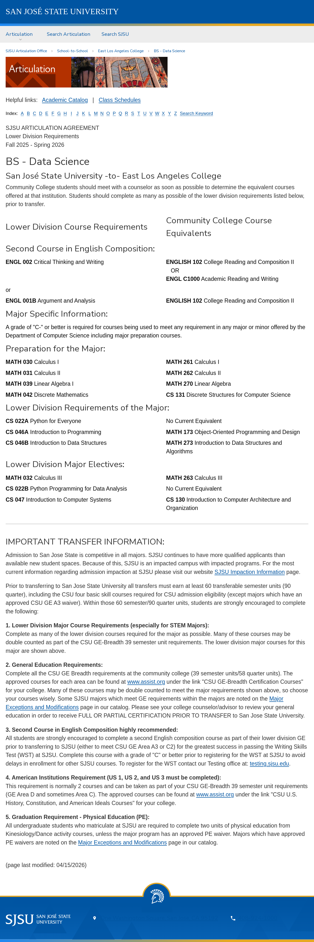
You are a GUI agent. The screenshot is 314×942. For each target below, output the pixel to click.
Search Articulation (68, 34)
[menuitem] (20, 34)
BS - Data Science (169, 51)
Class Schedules (120, 100)
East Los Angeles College (121, 51)
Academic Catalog (65, 100)
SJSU (62, 11)
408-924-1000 (257, 918)
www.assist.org (146, 682)
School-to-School (72, 51)
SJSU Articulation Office (26, 51)
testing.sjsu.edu (269, 763)
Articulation (19, 34)
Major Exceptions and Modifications (122, 842)
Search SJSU (115, 34)
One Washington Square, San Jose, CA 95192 (159, 918)
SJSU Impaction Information (249, 572)
